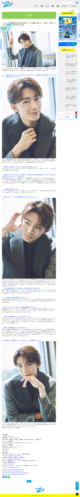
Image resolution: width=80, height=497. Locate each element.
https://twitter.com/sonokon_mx (16, 471)
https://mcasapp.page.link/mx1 (11, 467)
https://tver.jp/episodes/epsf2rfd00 (12, 455)
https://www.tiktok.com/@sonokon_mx (16, 474)
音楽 (42, 6)
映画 (58, 6)
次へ (34, 481)
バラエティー (65, 6)
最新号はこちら (77, 486)
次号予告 (67, 44)
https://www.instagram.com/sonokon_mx (19, 472)
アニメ (47, 6)
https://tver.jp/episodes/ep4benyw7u (13, 459)
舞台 (53, 6)
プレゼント (73, 6)
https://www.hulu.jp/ (9, 464)
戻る (29, 481)
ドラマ (36, 6)
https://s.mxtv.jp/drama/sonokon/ (16, 469)
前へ (24, 481)
